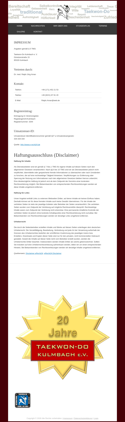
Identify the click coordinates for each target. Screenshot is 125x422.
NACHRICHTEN (38, 26)
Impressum (67, 418)
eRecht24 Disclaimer (52, 253)
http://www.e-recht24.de (30, 145)
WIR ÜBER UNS (60, 26)
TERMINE (103, 26)
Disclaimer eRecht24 (34, 253)
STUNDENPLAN (83, 26)
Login (96, 418)
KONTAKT (38, 32)
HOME (19, 26)
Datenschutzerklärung (83, 418)
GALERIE (21, 32)
